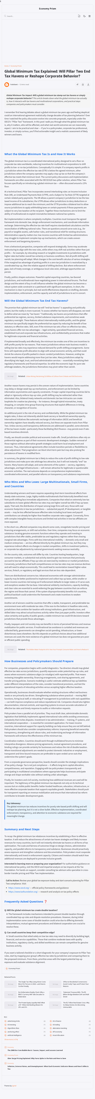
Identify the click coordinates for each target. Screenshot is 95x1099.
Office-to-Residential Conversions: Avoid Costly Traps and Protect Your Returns (77, 986)
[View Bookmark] (79, 17)
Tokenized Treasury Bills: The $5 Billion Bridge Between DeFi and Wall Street (76, 997)
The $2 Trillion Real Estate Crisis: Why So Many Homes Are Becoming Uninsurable (76, 1009)
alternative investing (61, 1034)
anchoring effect (14, 1038)
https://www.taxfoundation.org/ (23, 892)
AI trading (57, 1030)
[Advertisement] (25, 40)
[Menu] (89, 17)
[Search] (5, 16)
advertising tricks (14, 1026)
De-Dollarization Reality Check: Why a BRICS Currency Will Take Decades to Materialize (31, 997)
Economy (11, 1054)
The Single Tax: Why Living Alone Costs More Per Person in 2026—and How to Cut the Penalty (31, 986)
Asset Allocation (59, 1042)
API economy (58, 1038)
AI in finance (58, 1026)
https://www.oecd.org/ (18, 888)
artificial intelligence (15, 1042)
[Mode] (84, 16)
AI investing (12, 1030)
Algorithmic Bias (14, 1034)
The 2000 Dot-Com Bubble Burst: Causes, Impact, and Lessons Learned (39, 1057)
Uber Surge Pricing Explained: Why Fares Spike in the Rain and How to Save (41, 1065)
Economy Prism (47, 9)
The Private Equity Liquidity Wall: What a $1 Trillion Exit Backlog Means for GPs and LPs (31, 1009)
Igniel (14, 1094)
